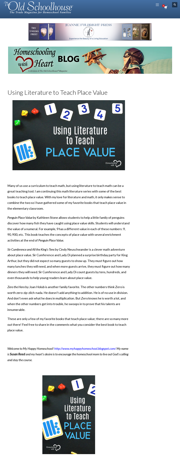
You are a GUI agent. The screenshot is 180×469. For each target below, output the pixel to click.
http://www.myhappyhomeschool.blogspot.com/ (85, 348)
